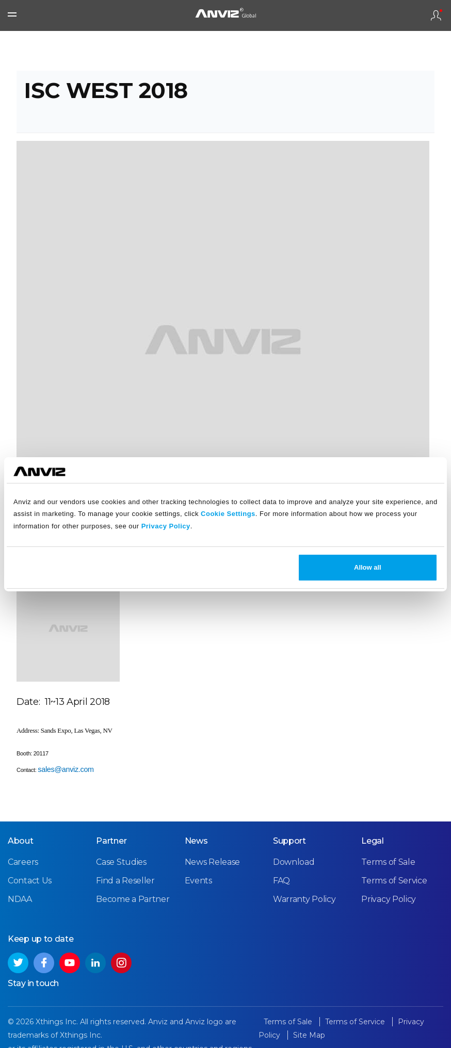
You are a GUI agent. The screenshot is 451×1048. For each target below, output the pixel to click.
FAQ (281, 880)
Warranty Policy (304, 899)
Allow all (367, 567)
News (196, 841)
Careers (23, 862)
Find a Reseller (125, 880)
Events (198, 880)
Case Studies (121, 862)
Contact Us (30, 880)
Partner (111, 841)
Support (289, 841)
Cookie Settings (228, 514)
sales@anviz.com (65, 769)
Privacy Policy (165, 526)
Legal (372, 841)
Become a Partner (132, 899)
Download (294, 862)
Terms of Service (394, 880)
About (21, 841)
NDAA (20, 899)
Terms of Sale (388, 862)
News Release (212, 862)
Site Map (309, 1035)
